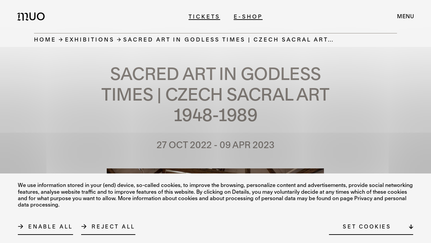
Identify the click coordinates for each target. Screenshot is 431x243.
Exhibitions (89, 39)
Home (45, 39)
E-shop (248, 16)
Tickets (204, 16)
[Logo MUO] (32, 16)
